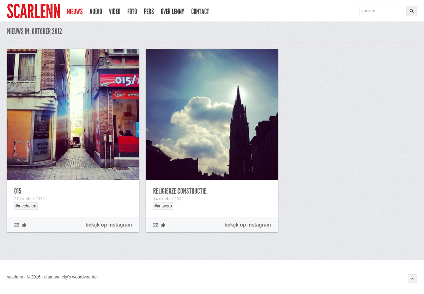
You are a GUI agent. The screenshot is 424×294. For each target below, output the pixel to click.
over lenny (172, 11)
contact (200, 11)
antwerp (164, 206)
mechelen (27, 206)
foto (132, 11)
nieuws (75, 11)
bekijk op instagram (109, 225)
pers (149, 11)
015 (18, 191)
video (114, 11)
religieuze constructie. (180, 191)
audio (96, 11)
